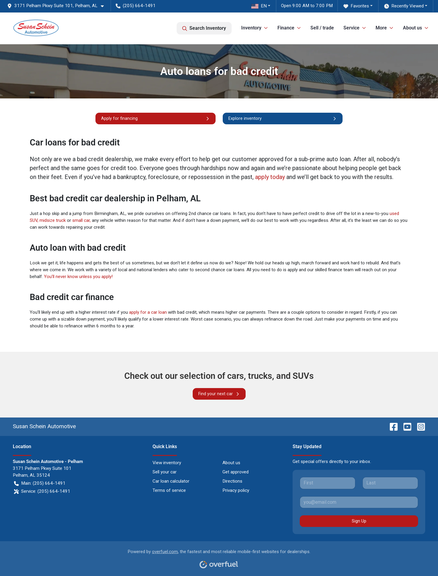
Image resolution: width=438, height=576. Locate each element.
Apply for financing (155, 118)
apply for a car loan (148, 312)
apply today (270, 177)
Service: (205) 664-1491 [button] (42, 491)
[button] (58, 6)
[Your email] (359, 502)
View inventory (167, 462)
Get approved (235, 472)
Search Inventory (204, 28)
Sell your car (165, 472)
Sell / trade (322, 28)
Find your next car (219, 394)
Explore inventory (282, 118)
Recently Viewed (404, 6)
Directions (232, 481)
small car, (81, 220)
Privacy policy (235, 490)
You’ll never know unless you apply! (78, 276)
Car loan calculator (171, 481)
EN (259, 6)
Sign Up (359, 521)
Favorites (356, 6)
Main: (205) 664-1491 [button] (39, 483)
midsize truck (53, 220)
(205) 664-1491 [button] (136, 5)
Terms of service (169, 490)
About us (231, 462)
